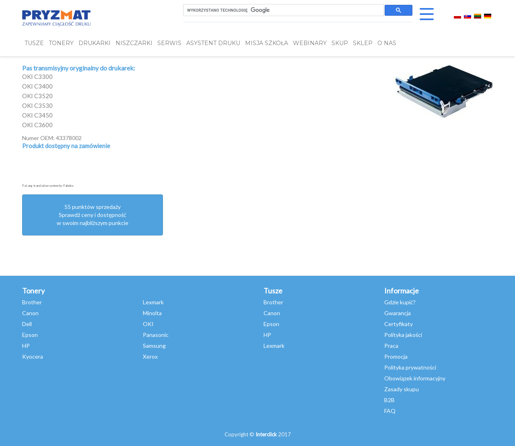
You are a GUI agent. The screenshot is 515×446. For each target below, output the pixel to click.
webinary (310, 43)
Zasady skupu (401, 389)
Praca (391, 345)
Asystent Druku (213, 43)
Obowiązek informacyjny (414, 378)
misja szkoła (266, 43)
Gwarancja (397, 313)
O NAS (386, 43)
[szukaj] (282, 10)
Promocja (396, 356)
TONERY (61, 43)
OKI (148, 323)
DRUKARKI (94, 43)
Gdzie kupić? (400, 302)
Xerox (150, 356)
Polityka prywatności (410, 367)
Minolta (152, 313)
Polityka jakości (403, 334)
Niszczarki (133, 43)
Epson (30, 334)
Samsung (154, 345)
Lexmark (153, 302)
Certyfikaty (398, 323)
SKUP (340, 43)
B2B (389, 399)
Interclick (266, 434)
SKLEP (363, 43)
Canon (30, 313)
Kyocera (32, 356)
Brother (32, 302)
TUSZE (34, 43)
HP (26, 345)
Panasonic (156, 334)
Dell (27, 323)
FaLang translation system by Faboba (47, 186)
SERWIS (169, 43)
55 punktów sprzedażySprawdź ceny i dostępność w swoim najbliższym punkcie (92, 214)
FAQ (390, 410)
